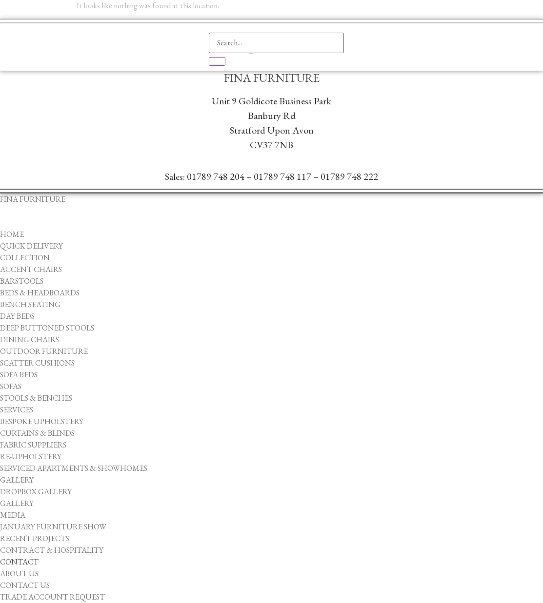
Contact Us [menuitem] (25, 585)
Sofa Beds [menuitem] (19, 375)
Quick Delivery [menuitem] (31, 246)
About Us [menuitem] (19, 573)
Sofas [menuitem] (10, 386)
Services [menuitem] (16, 410)
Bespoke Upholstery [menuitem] (41, 421)
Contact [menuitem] (19, 562)
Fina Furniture (272, 78)
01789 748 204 (215, 176)
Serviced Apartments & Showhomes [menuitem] (73, 468)
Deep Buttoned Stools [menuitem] (47, 328)
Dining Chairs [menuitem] (29, 339)
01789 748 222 (349, 176)
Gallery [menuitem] (17, 480)
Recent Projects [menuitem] (34, 538)
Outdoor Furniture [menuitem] (44, 351)
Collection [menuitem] (25, 258)
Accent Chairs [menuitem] (31, 269)
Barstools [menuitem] (21, 281)
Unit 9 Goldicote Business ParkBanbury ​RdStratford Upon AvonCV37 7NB (271, 123)
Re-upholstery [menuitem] (30, 456)
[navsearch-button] (221, 17)
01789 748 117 (282, 176)
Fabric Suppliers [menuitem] (33, 445)
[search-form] (276, 43)
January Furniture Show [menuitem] (53, 527)
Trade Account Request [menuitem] (52, 597)
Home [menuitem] (12, 234)
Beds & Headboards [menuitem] (40, 293)
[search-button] (217, 61)
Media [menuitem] (12, 515)
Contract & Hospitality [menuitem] (51, 550)
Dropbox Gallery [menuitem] (36, 491)
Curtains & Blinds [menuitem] (37, 433)
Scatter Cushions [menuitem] (37, 363)
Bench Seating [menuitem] (30, 304)
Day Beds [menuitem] (17, 316)
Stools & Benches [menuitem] (36, 398)
